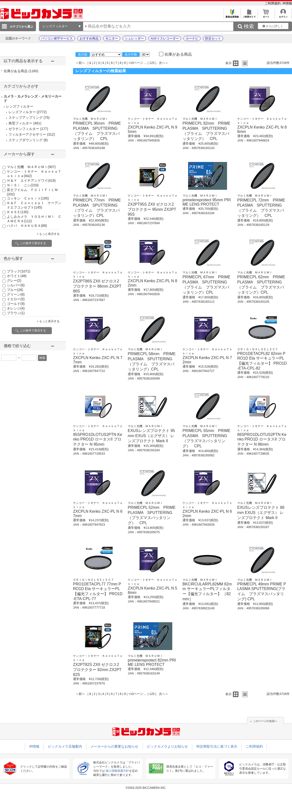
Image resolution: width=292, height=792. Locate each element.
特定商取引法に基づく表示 (216, 746)
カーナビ (192, 38)
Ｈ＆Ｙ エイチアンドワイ (31, 180)
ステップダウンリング (26, 140)
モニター (111, 38)
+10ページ (135, 63)
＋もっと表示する (48, 234)
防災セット (213, 38)
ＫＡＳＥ (17, 212)
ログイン (283, 15)
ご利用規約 (273, 3)
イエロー (16, 299)
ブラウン (16, 313)
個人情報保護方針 (117, 770)
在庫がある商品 (21, 71)
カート (266, 15)
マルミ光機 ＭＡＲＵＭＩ (31, 167)
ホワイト (17, 276)
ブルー (15, 290)
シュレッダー (134, 38)
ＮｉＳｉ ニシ (23, 185)
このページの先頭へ (265, 721)
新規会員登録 (232, 15)
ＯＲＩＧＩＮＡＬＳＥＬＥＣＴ (257, 349)
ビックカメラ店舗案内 (65, 746)
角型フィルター (20, 123)
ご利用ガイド (249, 15)
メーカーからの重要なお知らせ (114, 746)
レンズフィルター (22, 112)
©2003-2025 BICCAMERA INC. (146, 788)
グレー (14, 280)
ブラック (18, 271)
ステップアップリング (26, 118)
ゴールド (16, 304)
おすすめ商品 (89, 38)
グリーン (16, 294)
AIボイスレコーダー (165, 38)
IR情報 (287, 3)
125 (152, 63)
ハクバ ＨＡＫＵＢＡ (27, 226)
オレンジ (16, 308)
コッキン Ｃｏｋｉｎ (28, 198)
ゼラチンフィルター (24, 129)
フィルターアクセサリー (27, 134)
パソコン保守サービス (57, 38)
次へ (162, 63)
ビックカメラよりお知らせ (167, 746)
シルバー (16, 285)
